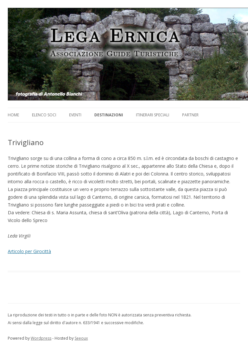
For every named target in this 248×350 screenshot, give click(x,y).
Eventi (75, 115)
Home (13, 115)
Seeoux (81, 338)
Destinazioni (108, 115)
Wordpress (41, 338)
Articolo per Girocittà (29, 251)
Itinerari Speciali (152, 115)
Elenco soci (44, 115)
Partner (190, 115)
